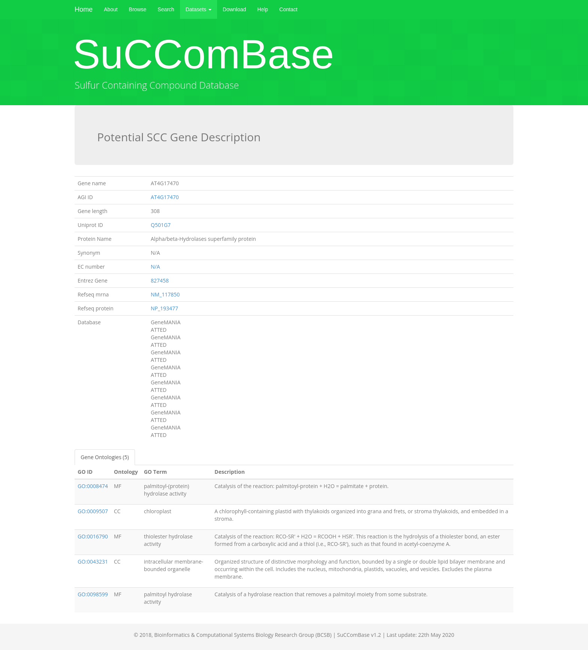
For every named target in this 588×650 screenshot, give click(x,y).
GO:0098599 (93, 594)
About (111, 9)
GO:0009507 (93, 511)
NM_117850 (165, 294)
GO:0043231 (93, 561)
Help (262, 9)
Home (84, 9)
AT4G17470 (165, 197)
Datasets (199, 9)
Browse (138, 9)
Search (166, 9)
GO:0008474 (93, 486)
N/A (155, 266)
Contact (288, 9)
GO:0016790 (93, 536)
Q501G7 (161, 224)
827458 (160, 280)
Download (234, 9)
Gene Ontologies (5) (105, 457)
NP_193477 (164, 308)
